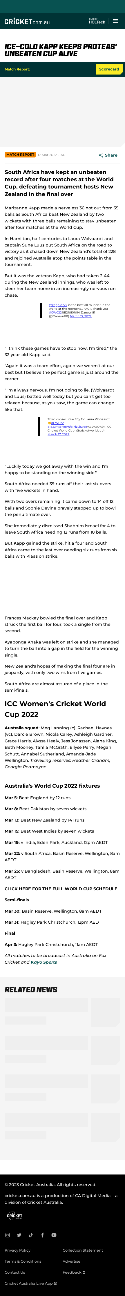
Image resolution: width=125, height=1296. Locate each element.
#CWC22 (55, 312)
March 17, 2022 (81, 316)
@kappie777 (58, 305)
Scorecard (109, 69)
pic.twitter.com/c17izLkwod (67, 427)
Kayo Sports (44, 962)
